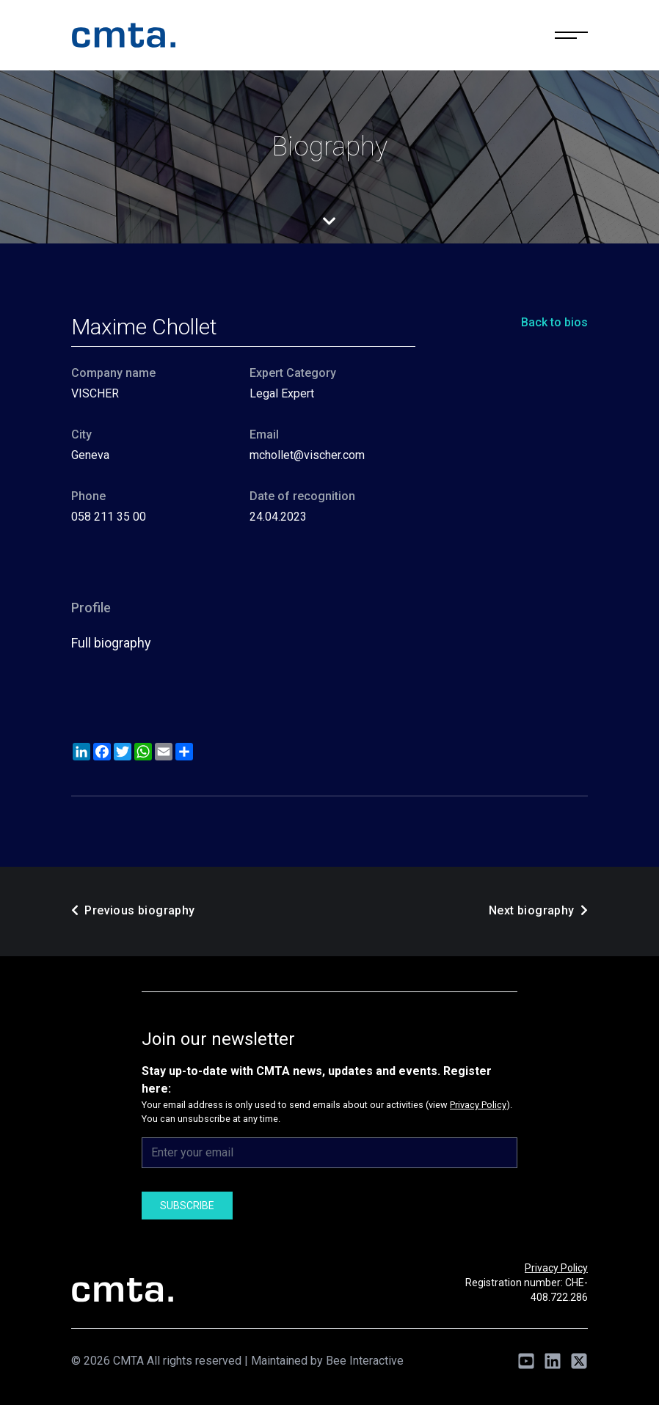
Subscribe (187, 1205)
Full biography (111, 642)
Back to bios (554, 322)
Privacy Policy (478, 1104)
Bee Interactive (365, 1361)
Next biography (538, 910)
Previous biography (133, 910)
